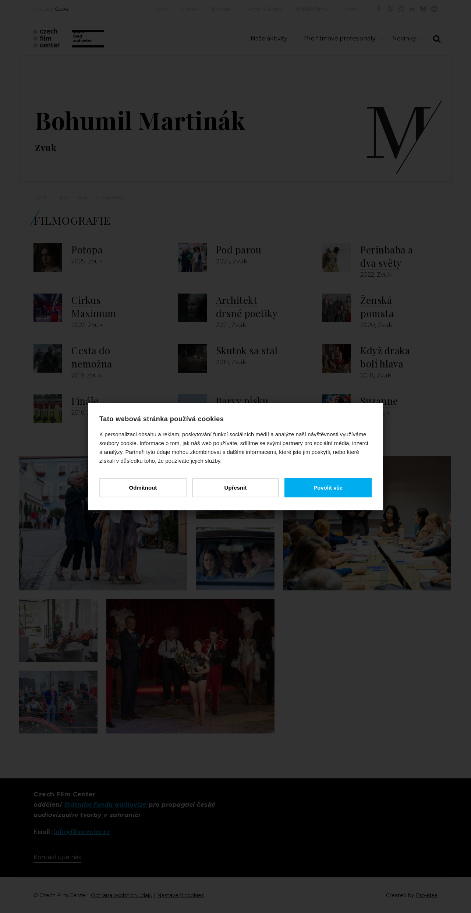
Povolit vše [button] (328, 487)
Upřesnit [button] (235, 487)
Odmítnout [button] (143, 487)
